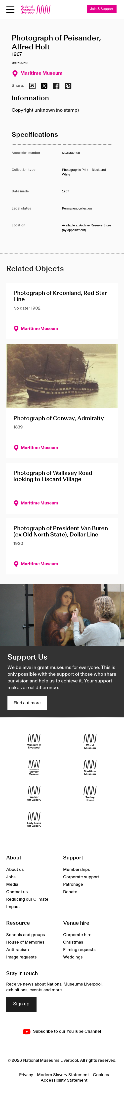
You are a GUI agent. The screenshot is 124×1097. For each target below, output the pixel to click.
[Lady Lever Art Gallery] (34, 820)
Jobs (11, 877)
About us (15, 869)
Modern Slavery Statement (63, 1075)
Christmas (73, 942)
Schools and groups (25, 935)
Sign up (21, 1004)
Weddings (73, 957)
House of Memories (25, 942)
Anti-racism (17, 950)
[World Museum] (90, 742)
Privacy (26, 1075)
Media (12, 884)
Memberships (76, 869)
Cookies (101, 1075)
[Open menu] (10, 9)
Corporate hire (77, 935)
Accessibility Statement (64, 1080)
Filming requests (79, 950)
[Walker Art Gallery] (34, 794)
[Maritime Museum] (90, 768)
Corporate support (81, 877)
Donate (70, 892)
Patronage (73, 884)
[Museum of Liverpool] (34, 742)
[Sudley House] (90, 794)
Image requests (21, 957)
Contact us (17, 892)
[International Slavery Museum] (34, 768)
